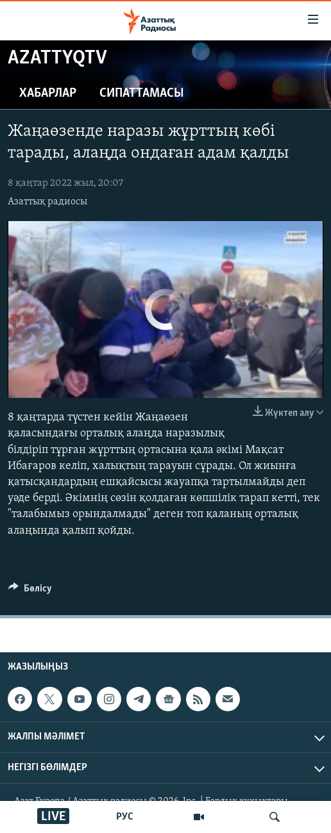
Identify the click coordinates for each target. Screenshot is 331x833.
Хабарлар (47, 93)
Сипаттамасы (141, 93)
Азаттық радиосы (47, 202)
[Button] (30, 591)
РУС (124, 817)
